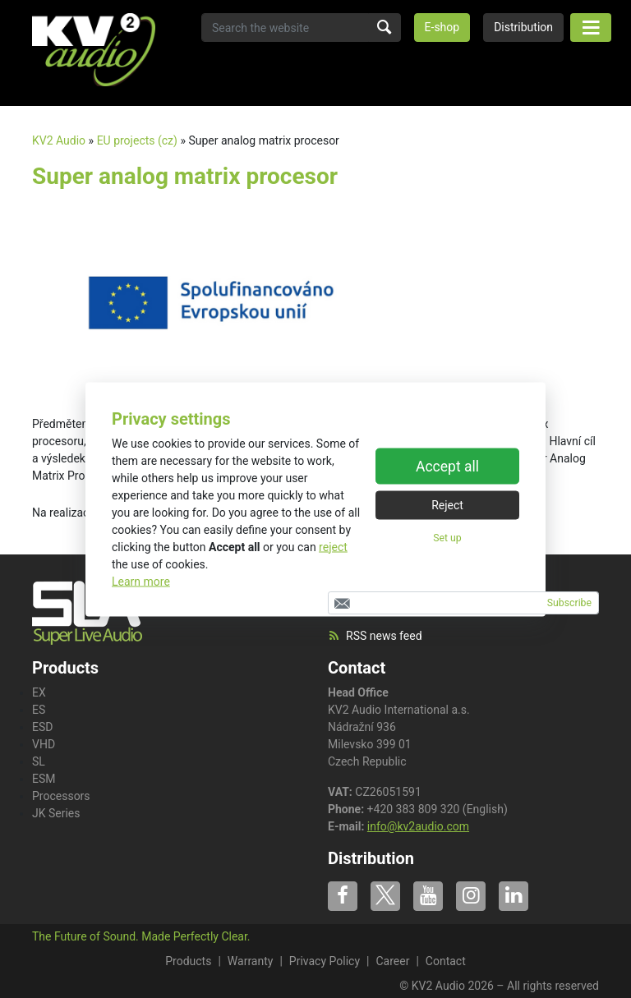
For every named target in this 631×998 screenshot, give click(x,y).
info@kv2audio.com (418, 826)
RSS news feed (375, 635)
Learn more (141, 580)
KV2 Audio (58, 140)
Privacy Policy (324, 961)
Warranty (251, 961)
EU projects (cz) (137, 140)
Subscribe (569, 603)
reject (333, 546)
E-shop (442, 27)
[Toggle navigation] (590, 27)
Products (188, 961)
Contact (356, 668)
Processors (61, 796)
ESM (44, 778)
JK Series (56, 813)
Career (392, 961)
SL (38, 761)
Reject (447, 505)
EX (39, 692)
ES (38, 709)
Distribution (523, 27)
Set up (447, 538)
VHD (43, 744)
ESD (42, 727)
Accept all (447, 466)
